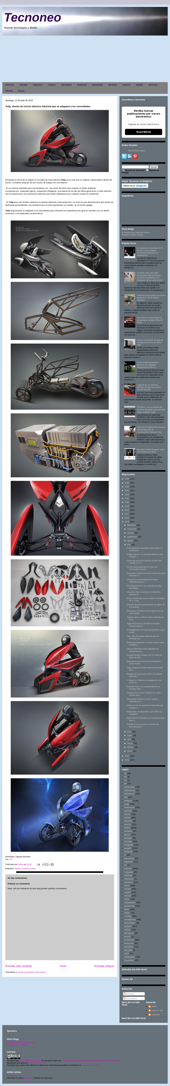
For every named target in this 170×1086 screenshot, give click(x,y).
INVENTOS (82, 85)
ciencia (127, 814)
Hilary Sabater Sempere (30, 1060)
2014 (127, 756)
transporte (128, 947)
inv (125, 865)
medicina (128, 875)
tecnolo (127, 936)
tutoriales (128, 950)
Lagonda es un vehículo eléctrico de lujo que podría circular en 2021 (149, 387)
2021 (127, 498)
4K (125, 773)
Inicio (63, 966)
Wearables (129, 960)
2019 (127, 506)
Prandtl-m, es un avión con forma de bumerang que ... (143, 725)
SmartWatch (129, 923)
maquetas (128, 872)
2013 (127, 760)
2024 (127, 486)
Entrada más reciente (18, 966)
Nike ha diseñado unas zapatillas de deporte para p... (143, 650)
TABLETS (126, 85)
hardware (128, 851)
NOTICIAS (153, 85)
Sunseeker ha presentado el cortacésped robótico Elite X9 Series (150, 320)
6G (125, 780)
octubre (130, 533)
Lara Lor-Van (157, 1010)
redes (126, 909)
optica (127, 899)
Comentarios (130, 998)
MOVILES (112, 85)
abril (129, 739)
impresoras (129, 858)
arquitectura (129, 794)
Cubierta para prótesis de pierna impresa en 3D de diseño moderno (151, 297)
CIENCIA (52, 85)
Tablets (127, 930)
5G (125, 777)
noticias (127, 896)
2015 (127, 522)
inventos (25, 868)
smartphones (130, 919)
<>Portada (11, 1075)
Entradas (129, 994)
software (128, 926)
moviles (127, 889)
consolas (128, 821)
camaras (128, 811)
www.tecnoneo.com (36, 1063)
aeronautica (129, 787)
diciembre (131, 525)
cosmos (127, 824)
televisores (129, 943)
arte (126, 797)
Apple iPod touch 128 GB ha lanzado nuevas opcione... (143, 624)
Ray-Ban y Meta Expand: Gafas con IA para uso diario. (151, 450)
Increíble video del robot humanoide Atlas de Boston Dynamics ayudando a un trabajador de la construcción (149, 276)
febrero (130, 747)
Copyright (28, 1078)
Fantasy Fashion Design (132, 235)
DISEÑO (139, 85)
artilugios (128, 801)
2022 (127, 494)
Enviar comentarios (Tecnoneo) (31, 972)
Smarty (21, 91)
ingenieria (128, 862)
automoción (129, 807)
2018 (127, 510)
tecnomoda (129, 940)
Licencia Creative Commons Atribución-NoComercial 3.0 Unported (91, 1060)
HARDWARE (97, 85)
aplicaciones (129, 790)
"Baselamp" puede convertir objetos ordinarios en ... (142, 700)
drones (127, 834)
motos (33, 868)
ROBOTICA (38, 85)
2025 (127, 483)
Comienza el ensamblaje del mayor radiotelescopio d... (142, 580)
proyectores (129, 906)
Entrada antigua (104, 966)
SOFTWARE (66, 85)
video (126, 953)
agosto (130, 540)
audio (126, 804)
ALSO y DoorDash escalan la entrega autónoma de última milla (150, 342)
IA (125, 855)
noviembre (132, 529)
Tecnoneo (32, 17)
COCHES (23, 85)
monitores (128, 882)
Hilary (154, 1006)
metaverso (129, 879)
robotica (127, 916)
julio (129, 544)
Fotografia (128, 845)
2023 (127, 490)
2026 (127, 479)
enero (129, 751)
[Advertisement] (85, 58)
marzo (130, 743)
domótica (128, 831)
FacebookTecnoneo (136, 150)
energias (128, 841)
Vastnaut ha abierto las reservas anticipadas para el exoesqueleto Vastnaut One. (151, 429)
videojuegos (129, 957)
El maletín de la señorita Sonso (20, 1042)
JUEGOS (9, 91)
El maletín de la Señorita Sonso (136, 232)
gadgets (127, 848)
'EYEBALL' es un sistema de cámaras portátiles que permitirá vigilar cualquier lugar (151, 409)
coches (127, 817)
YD (11, 859)
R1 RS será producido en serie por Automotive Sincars (142, 568)
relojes (127, 913)
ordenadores (129, 902)
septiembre (132, 537)
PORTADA (9, 85)
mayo (129, 735)
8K (125, 783)
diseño (18, 868)
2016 (127, 518)
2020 (127, 502)
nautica (127, 892)
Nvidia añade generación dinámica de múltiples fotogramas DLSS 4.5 (148, 364)
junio (129, 731)
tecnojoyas (129, 933)
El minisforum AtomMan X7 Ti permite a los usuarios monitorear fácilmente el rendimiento (150, 252)
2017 (127, 514)
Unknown (155, 1014)
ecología (128, 838)
